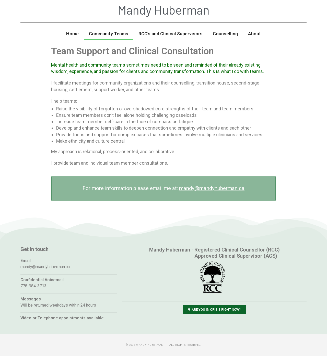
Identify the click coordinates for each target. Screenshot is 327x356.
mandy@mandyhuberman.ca (211, 188)
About (254, 33)
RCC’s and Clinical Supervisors (170, 33)
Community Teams (108, 33)
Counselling (225, 33)
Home (72, 33)
